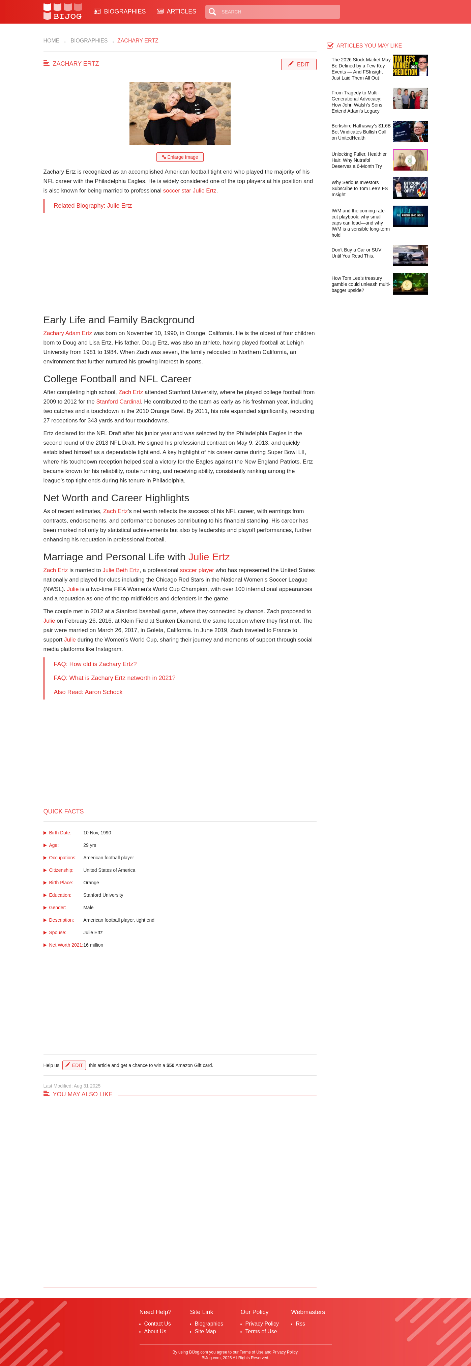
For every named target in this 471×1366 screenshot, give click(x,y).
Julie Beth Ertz (121, 570)
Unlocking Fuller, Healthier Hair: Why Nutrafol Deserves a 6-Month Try (359, 160)
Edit (303, 64)
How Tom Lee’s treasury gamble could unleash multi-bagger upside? (361, 284)
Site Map (205, 1331)
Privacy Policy (262, 1324)
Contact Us (157, 1324)
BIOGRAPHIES (120, 11)
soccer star (177, 190)
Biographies (88, 40)
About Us (155, 1331)
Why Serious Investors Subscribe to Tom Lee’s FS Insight (360, 188)
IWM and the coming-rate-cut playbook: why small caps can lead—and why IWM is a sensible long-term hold (361, 223)
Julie (73, 589)
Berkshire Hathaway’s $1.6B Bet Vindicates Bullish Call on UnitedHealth (361, 132)
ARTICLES (177, 11)
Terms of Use (261, 1331)
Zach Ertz (131, 392)
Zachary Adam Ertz (67, 333)
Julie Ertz (204, 190)
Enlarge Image (180, 157)
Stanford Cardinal (118, 401)
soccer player (197, 570)
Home (51, 40)
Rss (300, 1324)
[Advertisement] (180, 260)
